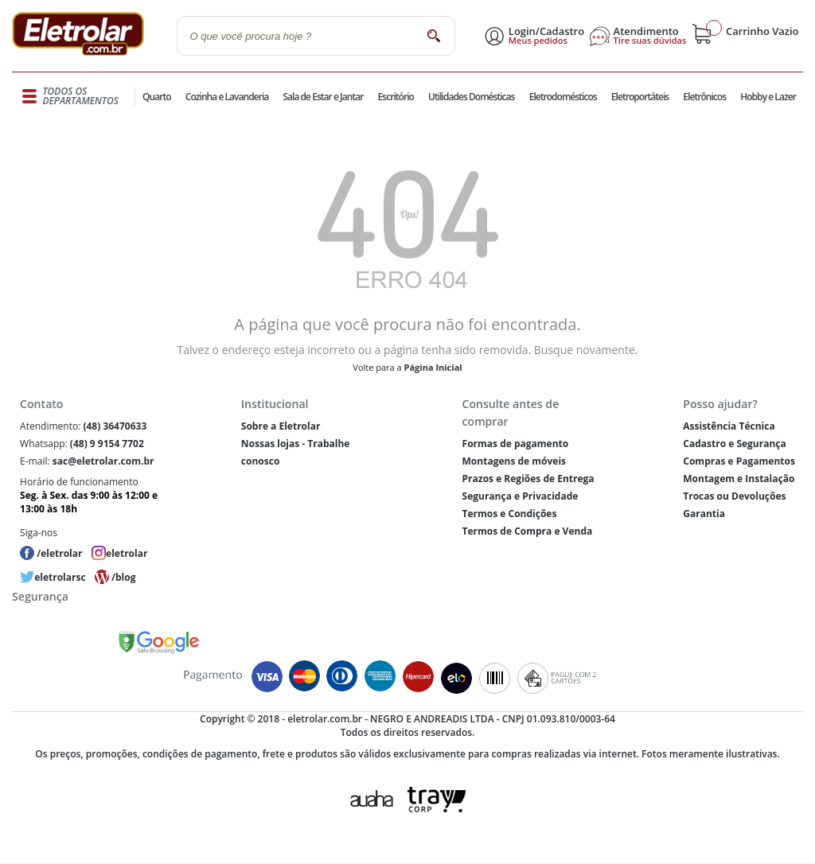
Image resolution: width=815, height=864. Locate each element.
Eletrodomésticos (563, 96)
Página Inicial (433, 367)
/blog (123, 577)
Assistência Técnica (728, 426)
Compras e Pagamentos (739, 461)
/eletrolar (59, 553)
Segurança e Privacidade (520, 496)
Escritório (396, 96)
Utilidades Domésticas (471, 96)
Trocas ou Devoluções (734, 496)
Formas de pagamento (515, 443)
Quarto (156, 96)
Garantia (704, 513)
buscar (434, 35)
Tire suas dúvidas (650, 40)
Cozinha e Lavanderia (227, 96)
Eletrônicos (704, 96)
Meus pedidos (538, 40)
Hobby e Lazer (768, 96)
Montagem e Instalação (738, 478)
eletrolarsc (59, 577)
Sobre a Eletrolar (281, 426)
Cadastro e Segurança (734, 443)
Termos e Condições (509, 513)
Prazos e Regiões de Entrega (528, 478)
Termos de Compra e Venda (527, 531)
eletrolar (126, 553)
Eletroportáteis (640, 96)
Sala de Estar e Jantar (323, 96)
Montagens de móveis (514, 461)
